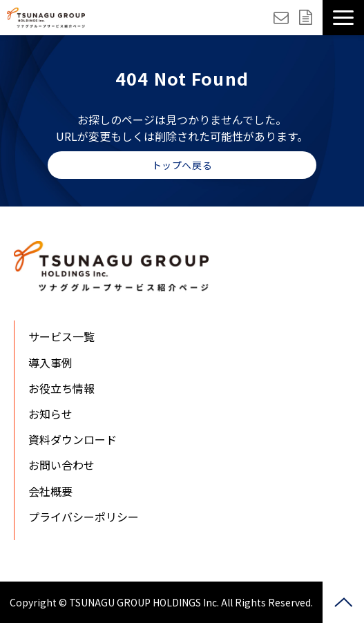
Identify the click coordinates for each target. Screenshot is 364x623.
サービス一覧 (61, 336)
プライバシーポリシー (83, 516)
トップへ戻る (182, 165)
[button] (343, 17)
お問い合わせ (283, 17)
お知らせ (50, 413)
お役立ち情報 (61, 388)
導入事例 (50, 362)
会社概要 (50, 491)
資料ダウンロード (307, 17)
